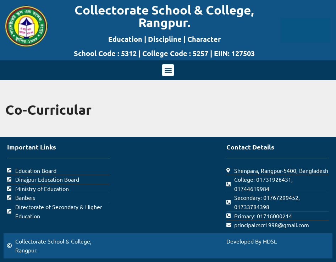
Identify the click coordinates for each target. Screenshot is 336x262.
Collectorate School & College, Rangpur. (164, 16)
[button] (168, 70)
